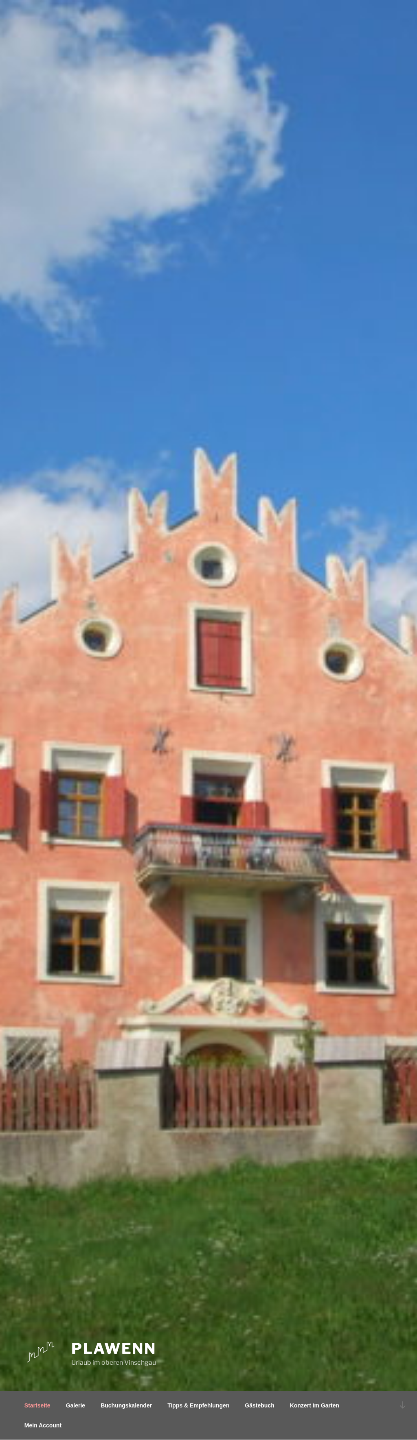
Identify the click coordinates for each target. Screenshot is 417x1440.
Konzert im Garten (314, 1405)
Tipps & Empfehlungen (198, 1405)
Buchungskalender (126, 1405)
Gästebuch (259, 1405)
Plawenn (113, 1348)
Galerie (75, 1405)
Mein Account (42, 1425)
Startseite (37, 1405)
